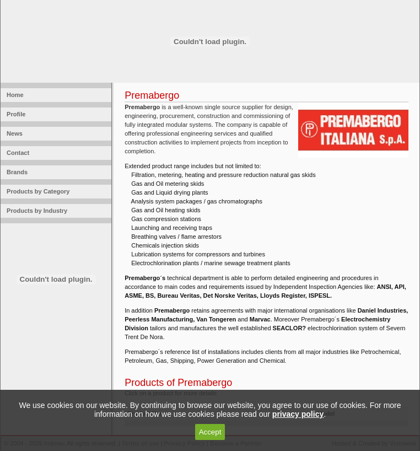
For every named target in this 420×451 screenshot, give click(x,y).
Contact (16, 152)
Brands (15, 172)
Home (13, 95)
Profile (14, 114)
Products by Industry (35, 210)
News (13, 133)
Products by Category (36, 191)
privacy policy (298, 414)
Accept (210, 432)
